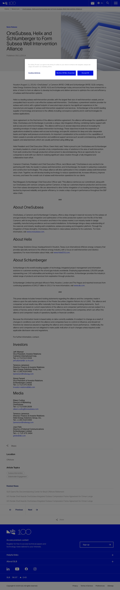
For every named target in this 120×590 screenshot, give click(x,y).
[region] (61, 69)
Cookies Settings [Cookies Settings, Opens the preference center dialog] (34, 73)
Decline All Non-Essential (66, 73)
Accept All (85, 73)
